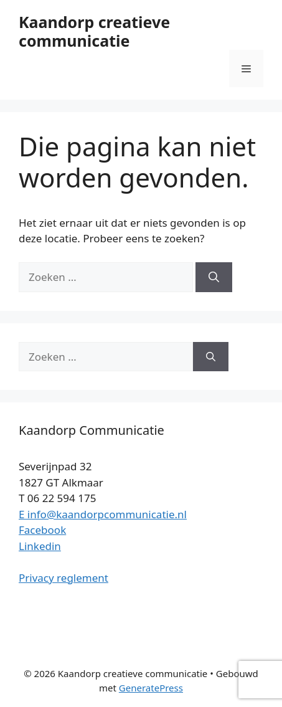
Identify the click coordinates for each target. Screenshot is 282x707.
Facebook (42, 530)
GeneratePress (151, 687)
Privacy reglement (63, 578)
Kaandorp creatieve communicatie (94, 31)
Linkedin (40, 546)
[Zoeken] (213, 277)
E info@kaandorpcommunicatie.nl (103, 514)
